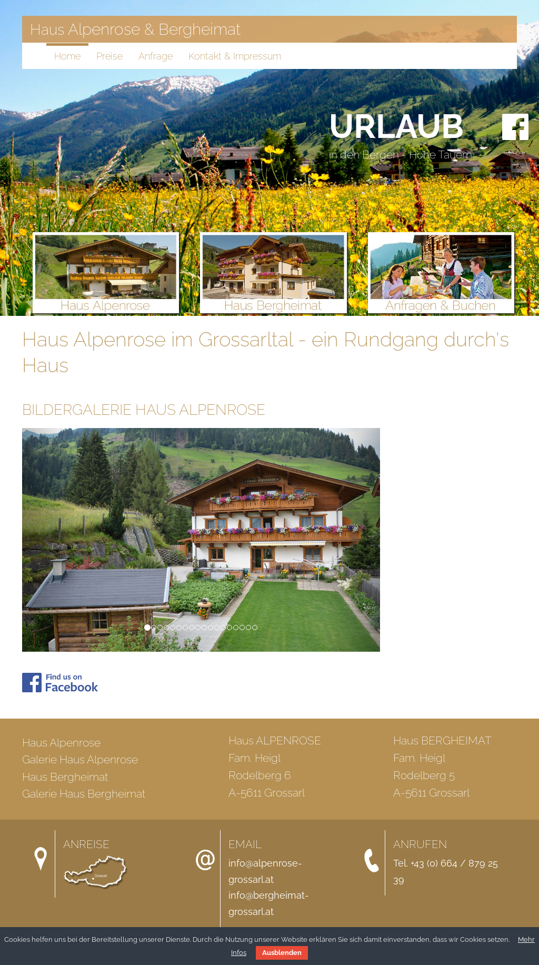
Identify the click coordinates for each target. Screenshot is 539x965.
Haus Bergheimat (65, 776)
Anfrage (155, 56)
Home (67, 56)
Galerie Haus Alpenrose (80, 759)
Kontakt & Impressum (234, 56)
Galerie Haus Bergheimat (83, 793)
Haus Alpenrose (61, 742)
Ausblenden (282, 953)
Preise (109, 56)
